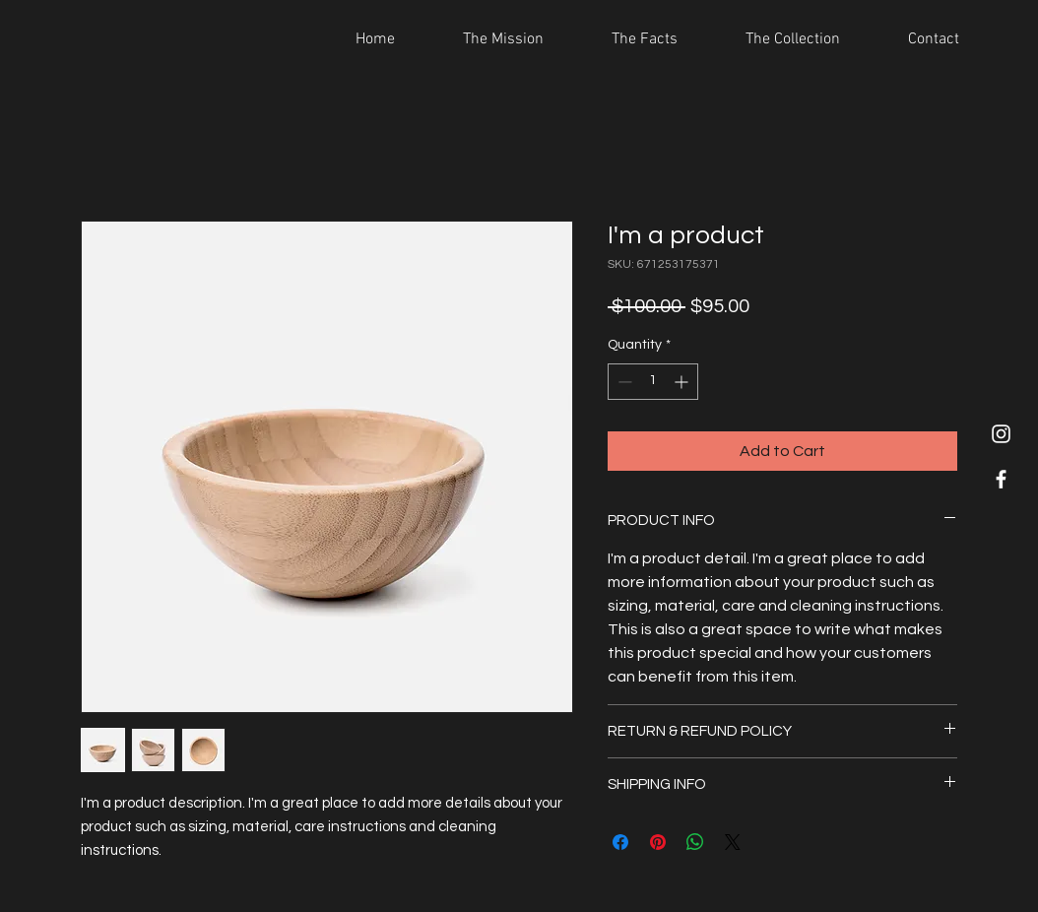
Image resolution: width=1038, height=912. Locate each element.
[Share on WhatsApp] (695, 842)
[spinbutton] (653, 381)
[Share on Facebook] (620, 842)
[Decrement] (623, 381)
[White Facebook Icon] (1001, 479)
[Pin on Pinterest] (658, 842)
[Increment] (683, 381)
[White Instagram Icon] (1001, 434)
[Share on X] (733, 842)
